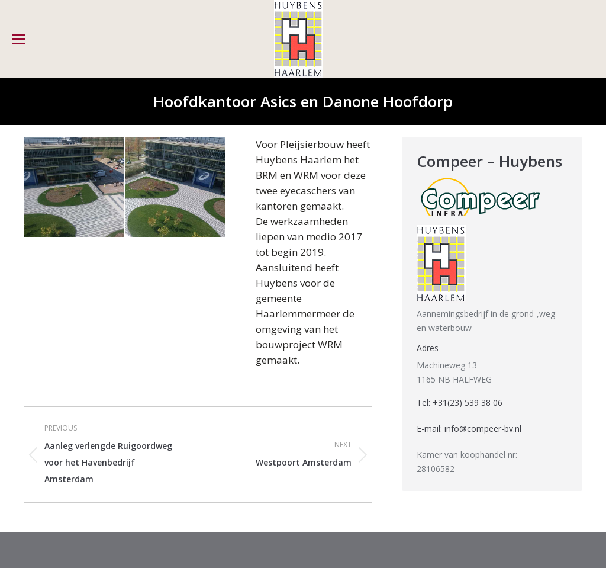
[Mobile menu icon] (19, 39)
